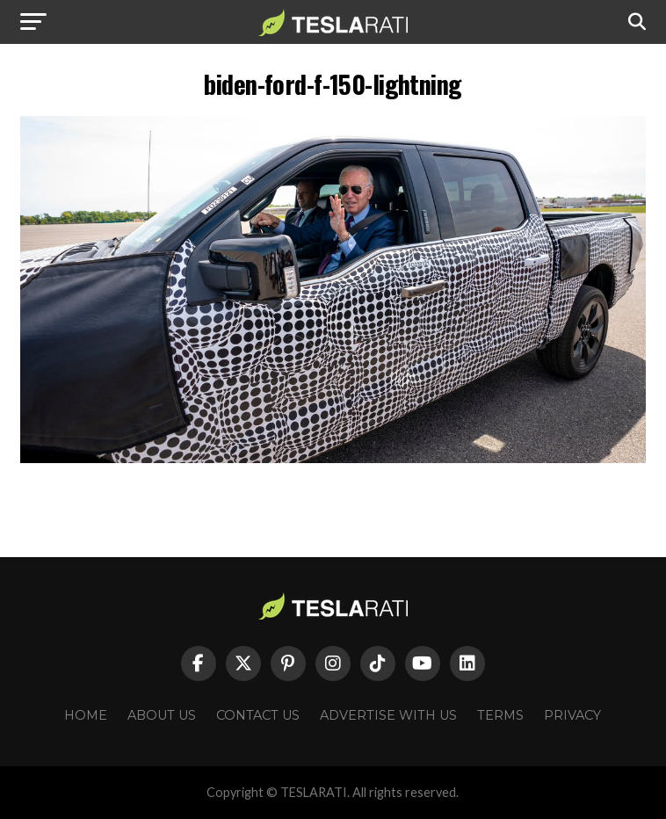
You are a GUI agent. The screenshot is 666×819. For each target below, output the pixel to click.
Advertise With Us (388, 715)
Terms (500, 715)
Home (85, 715)
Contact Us (258, 715)
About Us (161, 715)
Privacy (572, 715)
